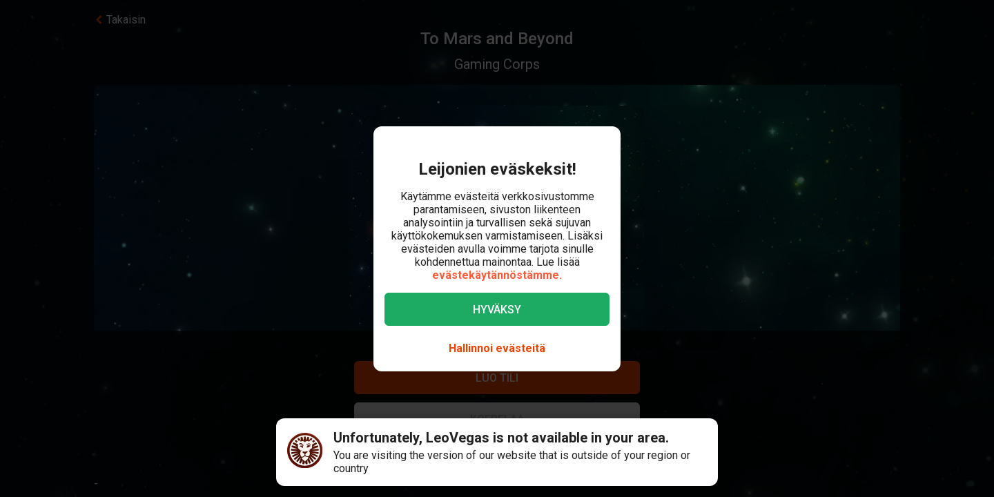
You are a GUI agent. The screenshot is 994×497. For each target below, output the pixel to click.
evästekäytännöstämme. (497, 275)
